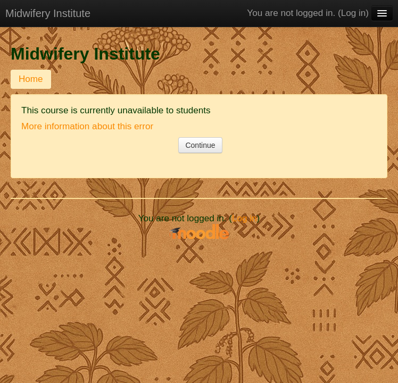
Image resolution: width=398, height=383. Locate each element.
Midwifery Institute (47, 13)
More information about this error (87, 126)
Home (31, 79)
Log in (353, 13)
